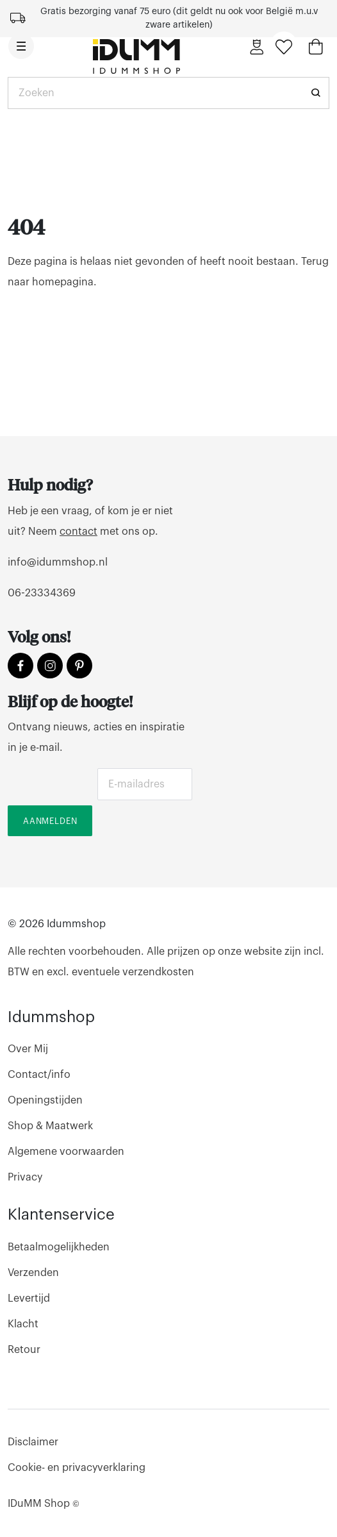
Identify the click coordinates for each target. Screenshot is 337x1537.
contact (78, 531)
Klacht (23, 1324)
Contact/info (39, 1075)
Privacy (25, 1177)
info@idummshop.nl (58, 562)
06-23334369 (42, 593)
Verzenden (33, 1273)
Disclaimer (33, 1442)
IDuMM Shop (43, 1504)
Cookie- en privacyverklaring (76, 1468)
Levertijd (29, 1298)
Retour (24, 1350)
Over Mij (28, 1049)
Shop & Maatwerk (50, 1126)
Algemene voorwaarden (66, 1151)
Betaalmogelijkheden (59, 1247)
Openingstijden (45, 1100)
